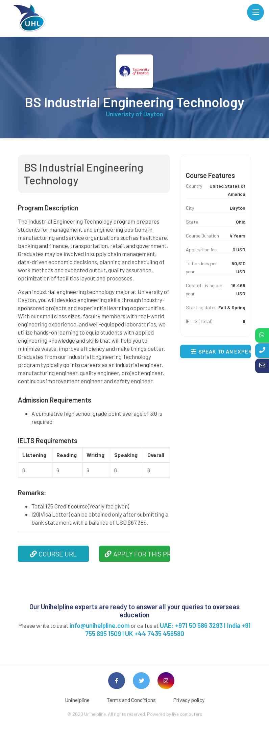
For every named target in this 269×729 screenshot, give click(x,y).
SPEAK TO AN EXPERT (221, 351)
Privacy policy (188, 700)
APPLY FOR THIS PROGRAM (137, 554)
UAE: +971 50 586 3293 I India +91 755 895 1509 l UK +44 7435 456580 (168, 629)
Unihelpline (77, 700)
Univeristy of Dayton (134, 114)
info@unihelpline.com (100, 625)
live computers (187, 714)
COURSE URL (53, 554)
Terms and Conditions (131, 700)
